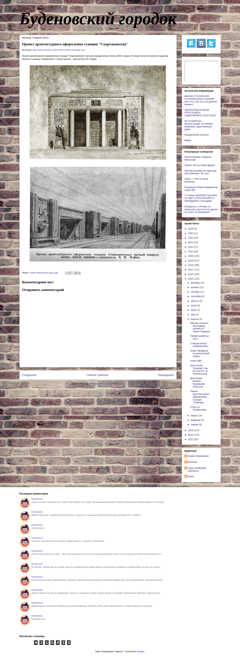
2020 (191, 256)
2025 (191, 233)
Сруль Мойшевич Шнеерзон (197, 469)
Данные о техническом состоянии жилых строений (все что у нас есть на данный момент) (201, 100)
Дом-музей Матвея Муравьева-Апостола (197, 382)
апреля (195, 319)
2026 (191, 228)
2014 (191, 430)
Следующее (29, 375)
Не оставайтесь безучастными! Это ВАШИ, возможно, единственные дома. (199, 125)
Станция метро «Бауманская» (199, 345)
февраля (196, 420)
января (195, 424)
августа (195, 301)
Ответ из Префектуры (198, 408)
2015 (191, 278)
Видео (188, 140)
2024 (191, 237)
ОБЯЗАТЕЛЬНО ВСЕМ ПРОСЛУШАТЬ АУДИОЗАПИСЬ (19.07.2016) (200, 113)
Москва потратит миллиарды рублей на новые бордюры (200, 327)
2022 (191, 247)
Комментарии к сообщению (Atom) (106, 383)
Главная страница (97, 375)
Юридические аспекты (197, 134)
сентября (196, 296)
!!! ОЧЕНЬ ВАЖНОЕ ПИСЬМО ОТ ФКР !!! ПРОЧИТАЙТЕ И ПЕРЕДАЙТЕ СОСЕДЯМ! (201, 198)
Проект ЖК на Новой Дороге (200, 165)
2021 (191, 251)
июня (194, 310)
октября (195, 291)
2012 (191, 439)
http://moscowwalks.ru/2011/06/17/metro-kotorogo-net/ (58, 50)
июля (194, 305)
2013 (191, 435)
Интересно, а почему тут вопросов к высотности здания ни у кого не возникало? (201, 209)
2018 (191, 265)
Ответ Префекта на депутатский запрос (199, 353)
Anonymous (37, 499)
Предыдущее (166, 375)
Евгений (192, 462)
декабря (195, 282)
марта (194, 415)
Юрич (191, 476)
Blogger (140, 651)
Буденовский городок (98, 18)
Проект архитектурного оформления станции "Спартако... (199, 397)
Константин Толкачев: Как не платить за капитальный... (199, 369)
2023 (191, 242)
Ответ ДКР (196, 360)
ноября (195, 287)
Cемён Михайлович (198, 456)
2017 (191, 269)
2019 (191, 260)
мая (193, 314)
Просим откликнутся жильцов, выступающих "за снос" (201, 172)
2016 (191, 274)
